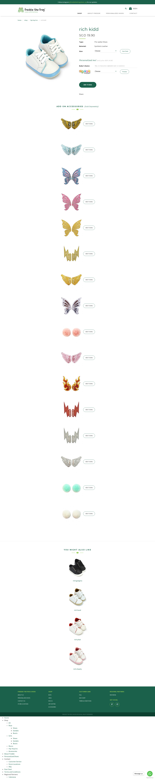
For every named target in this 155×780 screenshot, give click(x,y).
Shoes (15, 728)
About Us (21, 695)
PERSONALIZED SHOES (115, 13)
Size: (81, 51)
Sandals (16, 731)
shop (26, 20)
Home (6, 718)
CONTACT (133, 13)
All (10, 723)
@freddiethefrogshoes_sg (78, 2)
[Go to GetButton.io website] (149, 777)
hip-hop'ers (34, 20)
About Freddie (9, 754)
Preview (124, 72)
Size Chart (125, 51)
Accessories (52, 707)
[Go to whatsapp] (150, 773)
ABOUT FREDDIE (94, 13)
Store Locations (23, 704)
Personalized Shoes (24, 698)
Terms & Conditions (85, 701)
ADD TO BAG (89, 124)
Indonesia (113, 695)
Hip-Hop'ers (51, 704)
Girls (50, 698)
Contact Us (21, 701)
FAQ (80, 695)
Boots (15, 733)
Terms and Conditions (12, 772)
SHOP (79, 13)
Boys (49, 695)
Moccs (50, 701)
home (19, 20)
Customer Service (15, 761)
